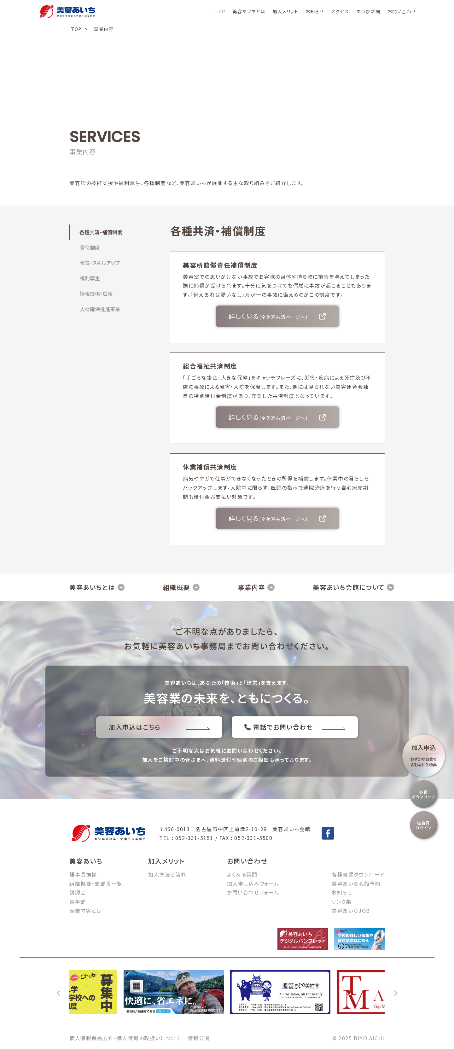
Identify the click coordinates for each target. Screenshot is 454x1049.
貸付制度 (90, 247)
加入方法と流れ (167, 874)
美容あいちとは (248, 11)
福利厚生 (90, 278)
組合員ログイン (424, 825)
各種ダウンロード (423, 794)
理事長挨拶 (83, 874)
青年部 (77, 901)
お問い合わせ (401, 11)
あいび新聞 (368, 11)
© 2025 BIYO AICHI (358, 1038)
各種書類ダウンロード (358, 874)
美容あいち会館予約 (356, 883)
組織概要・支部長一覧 (95, 883)
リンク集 (342, 901)
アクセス (340, 11)
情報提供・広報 (96, 293)
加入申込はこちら (159, 726)
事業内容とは (85, 910)
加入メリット (285, 11)
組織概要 (176, 587)
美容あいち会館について (349, 587)
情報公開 (199, 1038)
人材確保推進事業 (100, 309)
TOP (220, 11)
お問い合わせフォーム (253, 892)
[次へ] (395, 992)
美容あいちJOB (351, 910)
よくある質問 (242, 874)
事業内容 (251, 587)
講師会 (77, 892)
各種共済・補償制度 (100, 232)
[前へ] (59, 992)
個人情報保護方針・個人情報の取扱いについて (125, 1038)
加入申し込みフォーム (253, 883)
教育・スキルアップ (100, 262)
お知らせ (315, 11)
